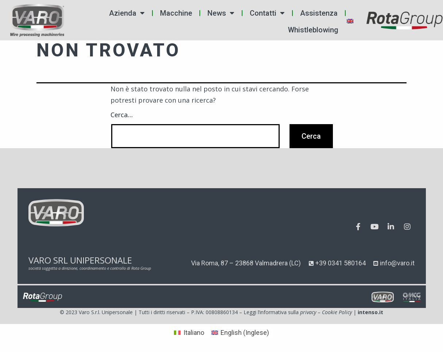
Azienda (127, 13)
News (220, 13)
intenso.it (370, 312)
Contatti (267, 13)
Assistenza (319, 13)
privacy (308, 312)
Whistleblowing (313, 29)
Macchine (176, 13)
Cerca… (121, 114)
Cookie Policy (337, 312)
